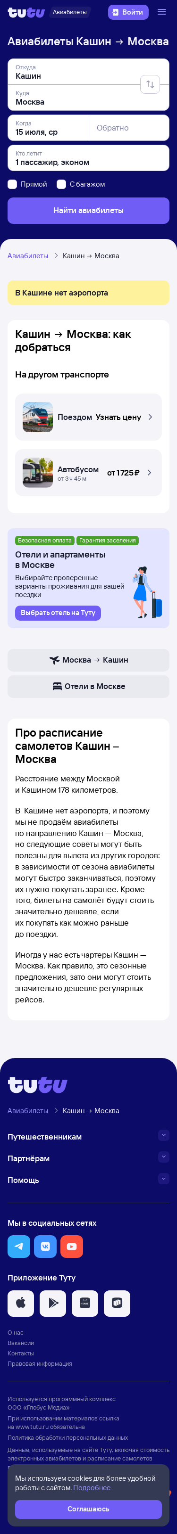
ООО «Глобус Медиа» (39, 1407)
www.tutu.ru (32, 1426)
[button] (88, 415)
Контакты (21, 1353)
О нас (16, 1332)
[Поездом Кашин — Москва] (88, 415)
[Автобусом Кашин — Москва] (88, 470)
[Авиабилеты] (70, 12)
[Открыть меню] (162, 12)
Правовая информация (40, 1363)
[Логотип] (26, 12)
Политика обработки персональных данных (68, 1437)
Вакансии (21, 1342)
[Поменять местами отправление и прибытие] (150, 84)
